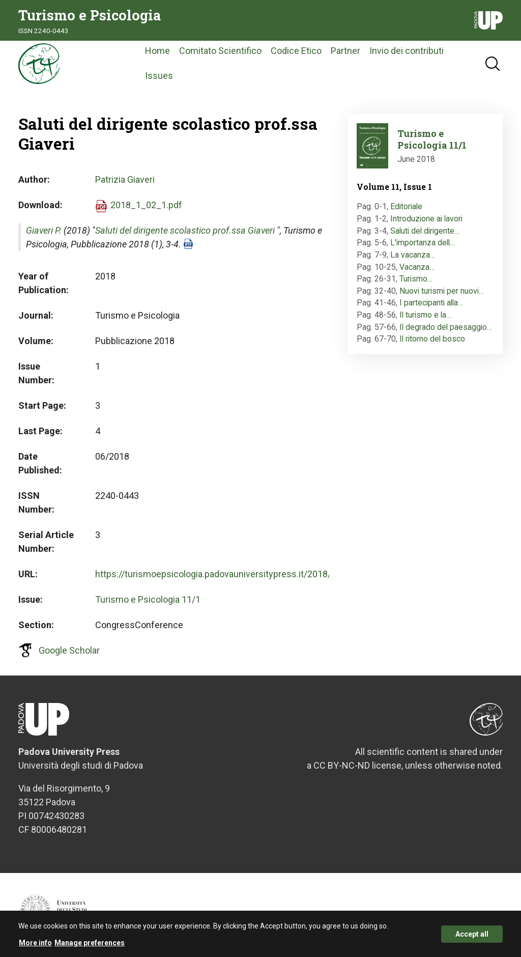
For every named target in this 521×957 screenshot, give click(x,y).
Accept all (471, 937)
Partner (345, 50)
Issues (159, 75)
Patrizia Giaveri (125, 179)
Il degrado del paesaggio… (445, 327)
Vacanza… (417, 267)
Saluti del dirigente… (424, 231)
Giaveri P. (44, 230)
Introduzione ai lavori (426, 218)
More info (35, 945)
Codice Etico (296, 50)
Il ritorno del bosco (432, 339)
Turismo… (415, 279)
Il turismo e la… (425, 315)
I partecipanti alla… (431, 302)
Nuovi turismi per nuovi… (441, 291)
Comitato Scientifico (220, 50)
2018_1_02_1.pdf (146, 205)
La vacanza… (412, 255)
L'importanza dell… (422, 242)
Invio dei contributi (406, 50)
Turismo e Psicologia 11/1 (147, 599)
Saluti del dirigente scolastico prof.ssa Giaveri (185, 230)
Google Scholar (69, 650)
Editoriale (406, 206)
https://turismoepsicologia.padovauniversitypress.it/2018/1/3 (220, 574)
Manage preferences (89, 945)
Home (157, 50)
